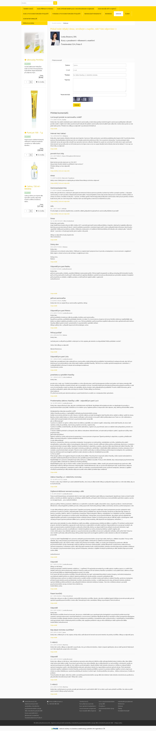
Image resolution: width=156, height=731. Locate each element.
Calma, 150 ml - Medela (32, 187)
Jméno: (67, 65)
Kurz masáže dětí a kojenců (107, 9)
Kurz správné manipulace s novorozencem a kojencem (75, 9)
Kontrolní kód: (65, 94)
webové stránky (64, 729)
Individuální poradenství (92, 14)
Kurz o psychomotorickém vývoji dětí (35, 14)
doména (74, 729)
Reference (108, 14)
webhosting (82, 729)
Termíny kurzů (28, 9)
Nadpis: (67, 75)
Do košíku (40, 82)
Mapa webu (118, 723)
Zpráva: (67, 80)
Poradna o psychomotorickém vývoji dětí (66, 14)
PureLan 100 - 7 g (35, 132)
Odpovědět (53, 129)
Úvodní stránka (56, 23)
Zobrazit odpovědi (63, 171)
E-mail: (68, 70)
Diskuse (118, 14)
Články (127, 14)
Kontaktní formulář (30, 19)
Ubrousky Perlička (35, 59)
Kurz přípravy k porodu (45, 9)
